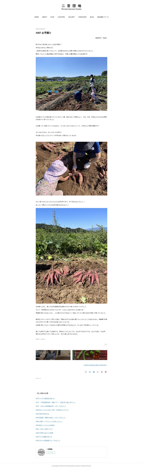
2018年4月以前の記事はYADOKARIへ (95, 365)
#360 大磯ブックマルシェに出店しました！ (49, 421)
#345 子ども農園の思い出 (44, 437)
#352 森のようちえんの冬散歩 (45, 425)
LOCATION (61, 17)
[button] (36, 17)
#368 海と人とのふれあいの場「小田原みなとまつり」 (53, 410)
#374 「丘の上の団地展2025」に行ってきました (51, 406)
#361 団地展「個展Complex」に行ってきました (51, 417)
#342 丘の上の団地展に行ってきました (48, 440)
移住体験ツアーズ (103, 17)
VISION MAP (82, 17)
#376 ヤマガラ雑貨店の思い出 (45, 398)
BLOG (92, 17)
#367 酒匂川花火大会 (42, 414)
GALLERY (71, 17)
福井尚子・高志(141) (40, 339)
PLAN (52, 17)
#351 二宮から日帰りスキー (44, 429)
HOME (36, 17)
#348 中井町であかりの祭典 (44, 433)
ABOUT (44, 17)
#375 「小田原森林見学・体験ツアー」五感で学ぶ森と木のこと (55, 402)
